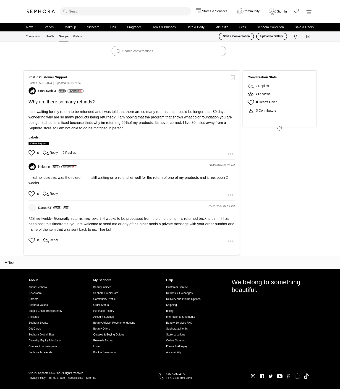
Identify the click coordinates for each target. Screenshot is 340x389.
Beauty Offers (101, 328)
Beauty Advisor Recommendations (114, 322)
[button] (32, 153)
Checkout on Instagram (43, 346)
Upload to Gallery (271, 36)
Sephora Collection (270, 27)
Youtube (279, 376)
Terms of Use (57, 377)
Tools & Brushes (164, 27)
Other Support (38, 143)
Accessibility (173, 352)
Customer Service (177, 287)
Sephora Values (38, 305)
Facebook (262, 376)
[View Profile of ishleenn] (49, 167)
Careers (33, 299)
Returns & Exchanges (179, 293)
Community (33, 36)
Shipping (171, 305)
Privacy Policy (37, 377)
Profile (50, 36)
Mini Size (221, 27)
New (29, 27)
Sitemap (91, 377)
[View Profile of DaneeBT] (49, 208)
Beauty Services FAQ (179, 322)
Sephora (40, 11)
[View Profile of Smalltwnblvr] (52, 91)
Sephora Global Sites (41, 334)
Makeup (70, 27)
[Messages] (308, 36)
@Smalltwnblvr (41, 218)
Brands (49, 27)
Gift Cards (35, 328)
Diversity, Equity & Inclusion (45, 340)
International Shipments (180, 316)
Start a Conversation (236, 36)
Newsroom (35, 293)
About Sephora (38, 287)
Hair (113, 27)
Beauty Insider (102, 287)
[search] (125, 11)
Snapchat (297, 376)
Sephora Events (38, 322)
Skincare (93, 27)
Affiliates (34, 316)
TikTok (306, 376)
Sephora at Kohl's (177, 328)
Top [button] (11, 262)
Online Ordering (176, 340)
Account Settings (103, 316)
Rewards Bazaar (103, 340)
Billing (169, 310)
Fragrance (134, 27)
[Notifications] (296, 36)
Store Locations (175, 334)
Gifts (242, 27)
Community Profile (104, 299)
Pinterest (288, 376)
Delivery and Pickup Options (183, 299)
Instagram (253, 376)
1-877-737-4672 (175, 374)
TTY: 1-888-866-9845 (179, 377)
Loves (97, 346)
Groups (64, 36)
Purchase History (103, 310)
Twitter (271, 376)
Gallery (77, 36)
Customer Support (53, 77)
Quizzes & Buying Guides (108, 334)
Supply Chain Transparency (45, 310)
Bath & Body (195, 27)
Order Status (101, 305)
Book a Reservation (105, 352)
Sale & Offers (304, 27)
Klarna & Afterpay (176, 346)
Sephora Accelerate (40, 352)
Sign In (282, 11)
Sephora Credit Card (105, 293)
